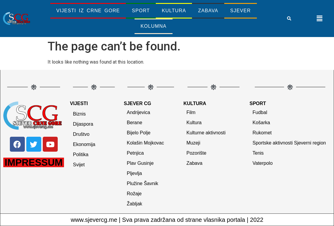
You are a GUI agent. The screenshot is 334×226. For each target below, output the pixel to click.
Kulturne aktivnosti (205, 132)
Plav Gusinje (140, 163)
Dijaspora (83, 124)
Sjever (240, 10)
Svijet (79, 164)
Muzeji (193, 142)
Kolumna (154, 26)
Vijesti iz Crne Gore (88, 10)
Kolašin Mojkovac (145, 142)
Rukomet (262, 132)
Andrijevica (138, 112)
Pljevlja (134, 173)
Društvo (81, 134)
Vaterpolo (263, 163)
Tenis (258, 153)
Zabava (208, 10)
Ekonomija (84, 144)
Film (190, 112)
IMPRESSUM (34, 162)
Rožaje (134, 193)
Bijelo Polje (138, 132)
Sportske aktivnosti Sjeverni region (289, 142)
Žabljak (134, 203)
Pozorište (196, 153)
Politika (81, 154)
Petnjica (135, 153)
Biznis (79, 113)
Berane (134, 122)
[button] (289, 18)
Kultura (174, 10)
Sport (141, 10)
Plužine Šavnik (142, 183)
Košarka (261, 122)
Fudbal (260, 112)
